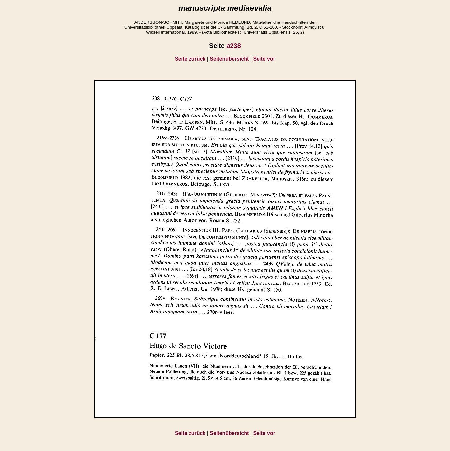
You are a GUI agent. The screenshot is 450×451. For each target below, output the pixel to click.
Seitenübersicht (229, 59)
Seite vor (264, 59)
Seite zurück (190, 59)
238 (233, 45)
